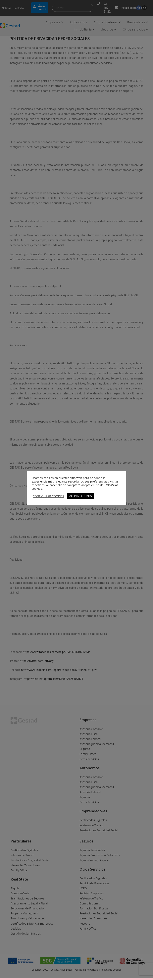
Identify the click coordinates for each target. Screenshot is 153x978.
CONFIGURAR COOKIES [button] (48, 496)
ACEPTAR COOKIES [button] (80, 496)
